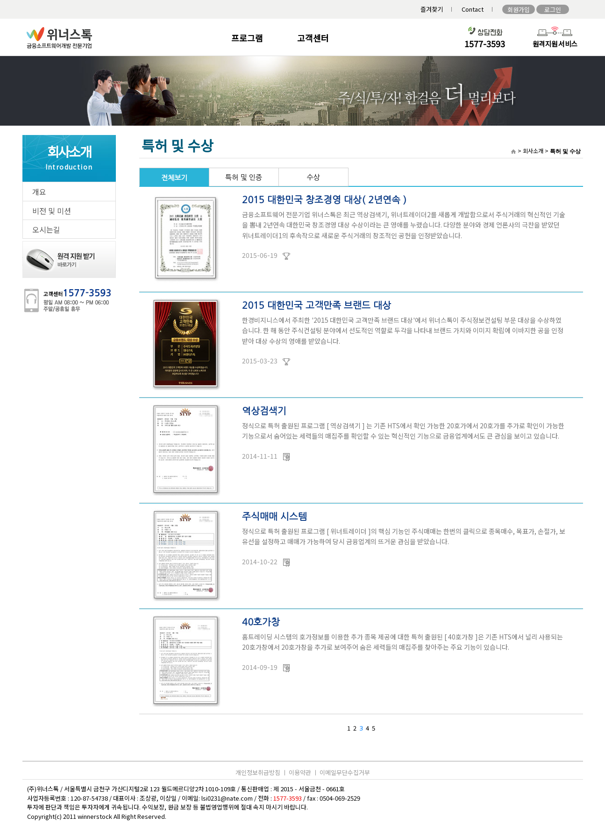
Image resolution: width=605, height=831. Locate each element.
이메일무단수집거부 (345, 772)
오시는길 (46, 229)
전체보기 (174, 177)
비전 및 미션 (51, 210)
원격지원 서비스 (555, 44)
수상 (313, 177)
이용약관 (300, 772)
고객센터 (313, 38)
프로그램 (247, 38)
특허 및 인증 (243, 177)
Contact (473, 9)
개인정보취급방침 (257, 772)
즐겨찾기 (431, 9)
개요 (39, 191)
